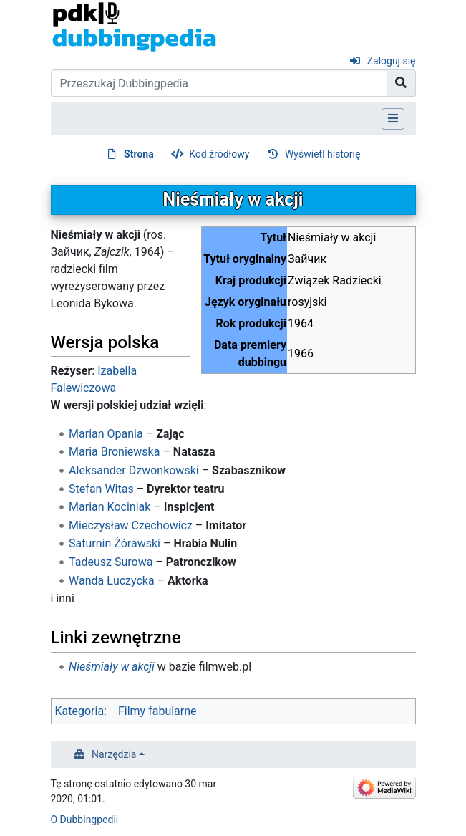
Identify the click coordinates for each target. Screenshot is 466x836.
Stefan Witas (101, 489)
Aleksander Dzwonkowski (134, 470)
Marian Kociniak (109, 507)
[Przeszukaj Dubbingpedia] (219, 83)
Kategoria (80, 711)
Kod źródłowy (219, 154)
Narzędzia (114, 754)
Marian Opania (106, 434)
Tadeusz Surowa (110, 562)
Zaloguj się (391, 61)
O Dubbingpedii (85, 819)
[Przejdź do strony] (401, 83)
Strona (139, 154)
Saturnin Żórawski (114, 543)
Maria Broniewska (114, 451)
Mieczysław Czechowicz (131, 525)
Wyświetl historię (322, 154)
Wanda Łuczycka (112, 580)
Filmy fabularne (157, 711)
